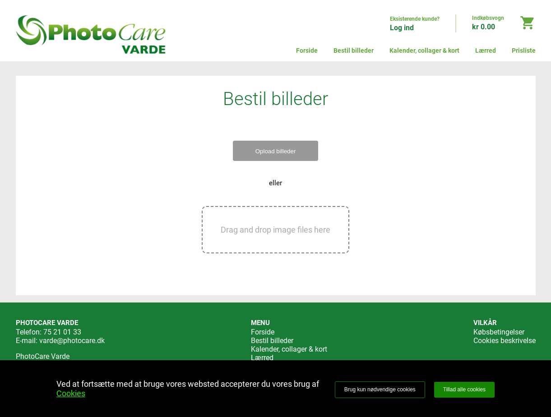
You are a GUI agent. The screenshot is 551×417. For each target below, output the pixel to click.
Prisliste (524, 50)
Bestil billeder (353, 50)
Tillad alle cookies (464, 389)
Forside (307, 50)
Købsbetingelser (498, 332)
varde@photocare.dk (72, 340)
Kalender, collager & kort (424, 50)
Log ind (402, 27)
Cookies (70, 393)
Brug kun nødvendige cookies (380, 389)
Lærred (485, 50)
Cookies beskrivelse (504, 340)
